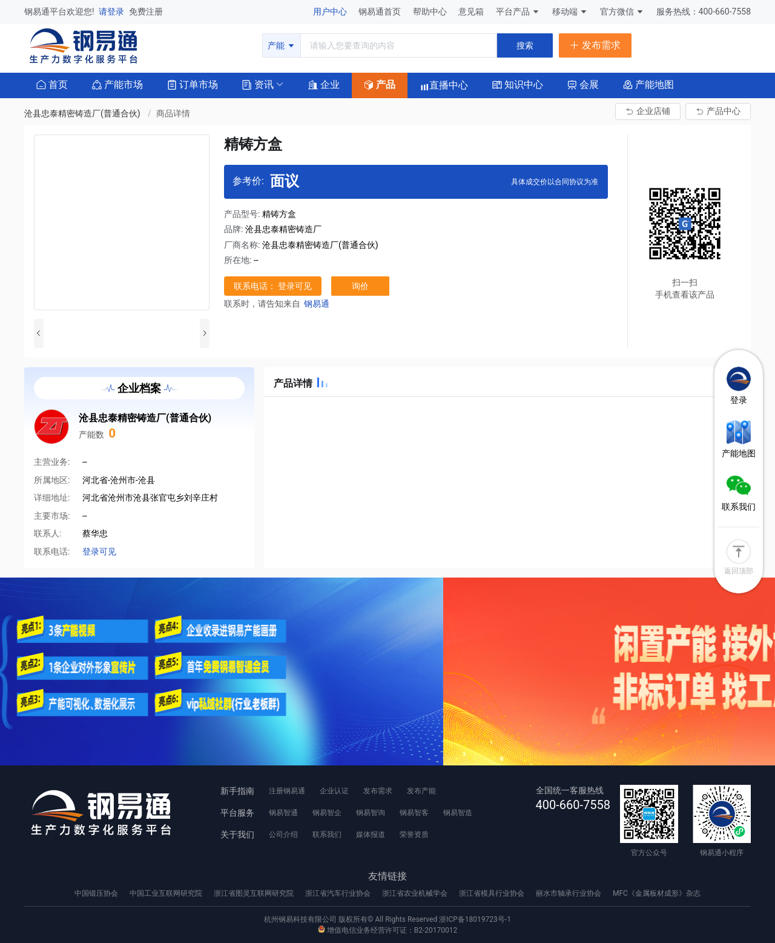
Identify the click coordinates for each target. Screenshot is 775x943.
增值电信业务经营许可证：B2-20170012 (387, 930)
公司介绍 (283, 834)
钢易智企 (326, 812)
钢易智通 (283, 812)
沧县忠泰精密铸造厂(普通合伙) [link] (83, 113)
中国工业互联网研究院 (167, 893)
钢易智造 (457, 812)
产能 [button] (281, 45)
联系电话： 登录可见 (273, 286)
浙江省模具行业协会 (492, 893)
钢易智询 (370, 812)
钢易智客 (414, 812)
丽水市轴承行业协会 (569, 893)
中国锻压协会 (97, 893)
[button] (258, 84)
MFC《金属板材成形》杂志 (657, 893)
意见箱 (472, 11)
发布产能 (421, 791)
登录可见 (99, 551)
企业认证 (334, 791)
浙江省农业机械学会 (415, 893)
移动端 (570, 11)
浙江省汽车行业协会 (338, 893)
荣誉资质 (414, 834)
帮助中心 (431, 11)
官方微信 (622, 11)
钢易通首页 (380, 11)
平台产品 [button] (513, 11)
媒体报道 (370, 834)
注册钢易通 (287, 791)
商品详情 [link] (173, 113)
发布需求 (377, 791)
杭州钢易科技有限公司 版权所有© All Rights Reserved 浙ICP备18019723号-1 (387, 919)
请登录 (112, 11)
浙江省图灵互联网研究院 (254, 893)
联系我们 (326, 834)
